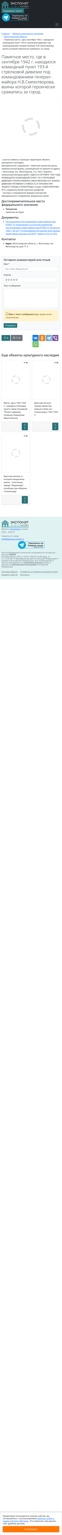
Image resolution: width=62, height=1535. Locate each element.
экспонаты (15, 529)
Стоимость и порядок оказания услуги (39, 571)
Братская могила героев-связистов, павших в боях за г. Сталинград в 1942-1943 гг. (46, 409)
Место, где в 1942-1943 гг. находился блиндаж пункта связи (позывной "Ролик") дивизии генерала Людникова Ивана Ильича (15, 410)
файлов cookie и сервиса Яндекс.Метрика (28, 1519)
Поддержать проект (13, 10)
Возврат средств (10, 574)
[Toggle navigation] (56, 24)
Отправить (10, 325)
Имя (7, 264)
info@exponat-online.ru (13, 539)
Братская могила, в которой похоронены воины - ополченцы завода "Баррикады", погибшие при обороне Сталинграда (15, 484)
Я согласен (30, 1529)
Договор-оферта (10, 571)
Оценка (7, 274)
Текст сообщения (12, 285)
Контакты (24, 574)
